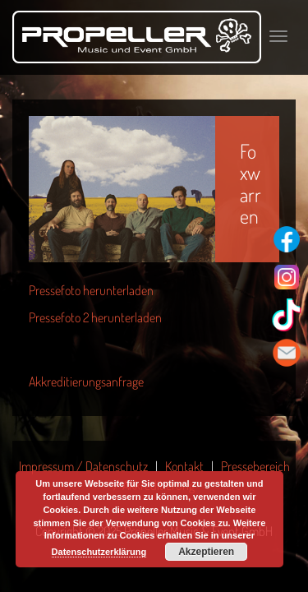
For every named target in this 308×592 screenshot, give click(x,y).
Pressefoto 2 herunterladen (95, 317)
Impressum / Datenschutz (83, 466)
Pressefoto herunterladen (91, 290)
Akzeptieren (206, 551)
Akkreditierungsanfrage (86, 381)
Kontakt (184, 466)
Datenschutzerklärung (99, 552)
